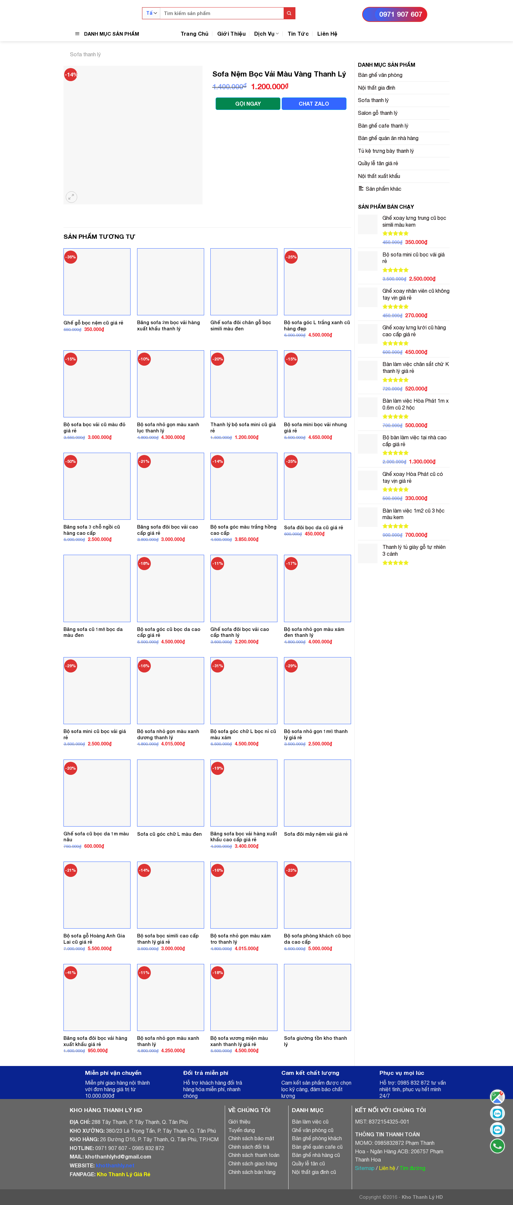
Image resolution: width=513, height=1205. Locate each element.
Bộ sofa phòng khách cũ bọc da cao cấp (317, 939)
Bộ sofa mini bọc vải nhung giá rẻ (315, 427)
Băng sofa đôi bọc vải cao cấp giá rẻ (167, 530)
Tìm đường (412, 1168)
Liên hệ (387, 1168)
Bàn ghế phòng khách (317, 1138)
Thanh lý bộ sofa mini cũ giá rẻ (243, 427)
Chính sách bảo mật (251, 1138)
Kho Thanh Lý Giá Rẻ (123, 1174)
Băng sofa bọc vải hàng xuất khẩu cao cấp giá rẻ (243, 837)
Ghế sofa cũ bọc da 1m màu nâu (96, 837)
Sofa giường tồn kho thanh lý (315, 1041)
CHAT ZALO (314, 103)
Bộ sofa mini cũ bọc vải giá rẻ (94, 734)
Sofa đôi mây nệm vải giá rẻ (316, 834)
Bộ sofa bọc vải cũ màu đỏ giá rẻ (94, 427)
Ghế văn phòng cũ (312, 1130)
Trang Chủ (195, 33)
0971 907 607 (400, 14)
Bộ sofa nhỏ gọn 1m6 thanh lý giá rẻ (316, 734)
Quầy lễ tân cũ (308, 1163)
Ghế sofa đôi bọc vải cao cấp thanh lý (239, 632)
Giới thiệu (239, 1122)
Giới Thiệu (231, 33)
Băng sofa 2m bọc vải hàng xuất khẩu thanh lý (168, 325)
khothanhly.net (115, 1165)
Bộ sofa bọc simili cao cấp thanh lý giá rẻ (168, 939)
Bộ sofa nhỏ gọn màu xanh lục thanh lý (168, 427)
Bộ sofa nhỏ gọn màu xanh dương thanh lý (168, 734)
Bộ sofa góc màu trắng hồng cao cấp (243, 530)
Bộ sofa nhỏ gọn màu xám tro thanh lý (240, 939)
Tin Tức (298, 33)
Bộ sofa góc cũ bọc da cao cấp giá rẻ (168, 632)
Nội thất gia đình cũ (314, 1172)
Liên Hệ (327, 33)
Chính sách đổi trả (248, 1147)
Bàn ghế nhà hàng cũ (316, 1155)
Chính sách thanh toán (253, 1155)
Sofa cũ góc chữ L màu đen (169, 834)
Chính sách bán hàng (251, 1172)
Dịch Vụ (266, 33)
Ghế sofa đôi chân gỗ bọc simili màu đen (240, 325)
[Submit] (289, 13)
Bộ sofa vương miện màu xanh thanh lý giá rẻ (239, 1041)
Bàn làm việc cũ (310, 1122)
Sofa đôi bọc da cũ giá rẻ (313, 527)
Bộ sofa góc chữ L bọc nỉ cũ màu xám (243, 734)
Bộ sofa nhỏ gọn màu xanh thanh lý (168, 1041)
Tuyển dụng (241, 1130)
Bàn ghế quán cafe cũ (317, 1147)
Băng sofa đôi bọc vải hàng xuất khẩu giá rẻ (95, 1041)
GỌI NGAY (248, 103)
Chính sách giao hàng (252, 1163)
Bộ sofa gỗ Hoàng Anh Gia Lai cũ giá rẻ (94, 939)
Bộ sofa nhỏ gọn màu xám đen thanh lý (314, 632)
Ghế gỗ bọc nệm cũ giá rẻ (93, 322)
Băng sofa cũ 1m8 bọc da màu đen (93, 632)
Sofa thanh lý (85, 54)
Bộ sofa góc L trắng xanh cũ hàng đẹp (317, 325)
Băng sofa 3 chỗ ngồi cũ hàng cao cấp (91, 530)
